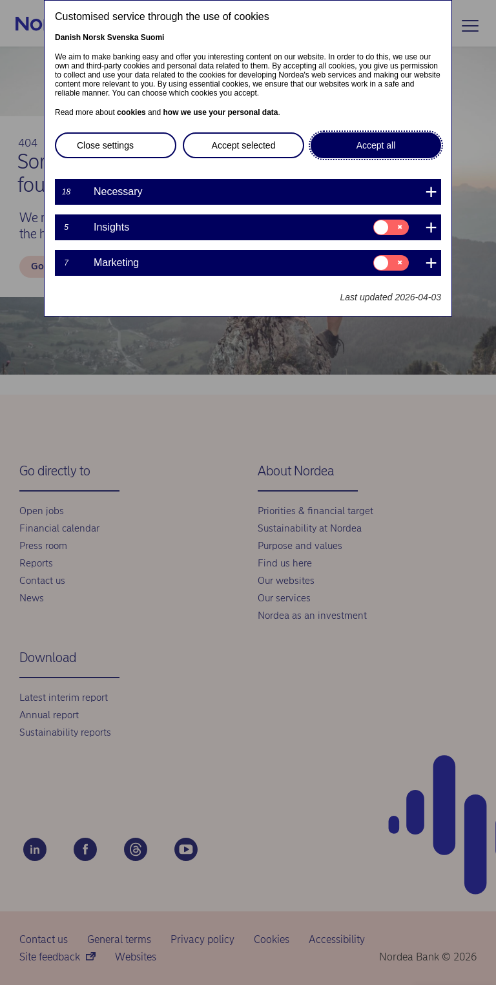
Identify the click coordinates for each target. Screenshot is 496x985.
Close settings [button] (105, 145)
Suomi (153, 37)
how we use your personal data (220, 112)
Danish (68, 37)
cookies (131, 112)
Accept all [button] (376, 145)
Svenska (123, 37)
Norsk (94, 37)
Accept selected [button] (244, 145)
